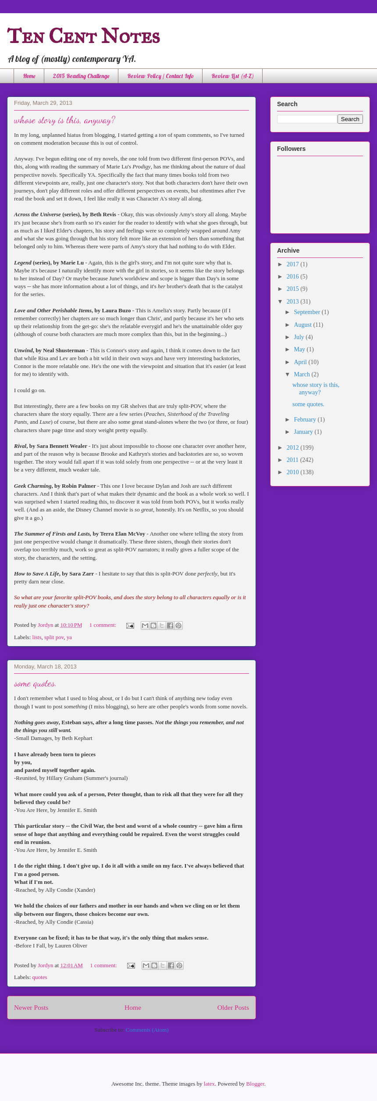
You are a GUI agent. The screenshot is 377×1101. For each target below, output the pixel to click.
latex (209, 1083)
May (300, 349)
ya (69, 637)
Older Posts (233, 1007)
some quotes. (35, 683)
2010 (294, 472)
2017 (294, 264)
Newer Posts (31, 1007)
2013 (294, 301)
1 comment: (103, 625)
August (303, 325)
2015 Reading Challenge (81, 75)
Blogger (255, 1083)
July (300, 337)
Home (29, 75)
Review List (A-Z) (232, 75)
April (301, 362)
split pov (54, 637)
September (307, 312)
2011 (293, 460)
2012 (294, 447)
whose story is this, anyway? (64, 119)
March (302, 374)
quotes (39, 977)
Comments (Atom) (147, 1029)
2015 (294, 289)
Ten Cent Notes (83, 36)
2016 (294, 276)
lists (37, 637)
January (304, 432)
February (305, 419)
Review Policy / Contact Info (160, 75)
